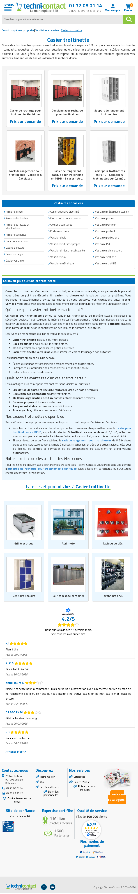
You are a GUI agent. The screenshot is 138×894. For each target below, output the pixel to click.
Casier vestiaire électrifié (64, 212)
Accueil (5, 30)
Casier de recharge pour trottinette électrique (25, 112)
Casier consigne (15, 255)
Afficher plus (16, 753)
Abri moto (68, 544)
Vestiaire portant (105, 232)
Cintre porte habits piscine (65, 219)
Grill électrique (24, 544)
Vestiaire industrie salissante (67, 251)
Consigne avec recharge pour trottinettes (67, 112)
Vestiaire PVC (103, 245)
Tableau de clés (112, 544)
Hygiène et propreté (22, 30)
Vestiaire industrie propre (65, 245)
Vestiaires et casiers (47, 30)
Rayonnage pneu (113, 597)
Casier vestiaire (15, 261)
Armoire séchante (16, 235)
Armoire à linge (14, 212)
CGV (42, 783)
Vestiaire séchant (105, 258)
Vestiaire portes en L (107, 238)
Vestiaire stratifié (105, 264)
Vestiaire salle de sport (108, 251)
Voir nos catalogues (116, 798)
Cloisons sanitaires (61, 225)
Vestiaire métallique (62, 264)
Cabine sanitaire (15, 248)
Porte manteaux (59, 232)
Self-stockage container (68, 597)
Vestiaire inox (58, 258)
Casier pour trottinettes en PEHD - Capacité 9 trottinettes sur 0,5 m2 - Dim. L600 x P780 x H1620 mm (109, 179)
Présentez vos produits (87, 789)
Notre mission (47, 778)
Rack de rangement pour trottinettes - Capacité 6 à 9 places (25, 175)
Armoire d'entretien (17, 219)
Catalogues (79, 778)
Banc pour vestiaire (17, 242)
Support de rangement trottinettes (109, 112)
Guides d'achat (81, 783)
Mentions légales (49, 788)
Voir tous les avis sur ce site (68, 635)
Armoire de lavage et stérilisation (17, 227)
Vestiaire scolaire (24, 597)
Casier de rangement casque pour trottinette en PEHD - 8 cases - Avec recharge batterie (67, 177)
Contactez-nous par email (19, 801)
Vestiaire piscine (104, 219)
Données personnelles (51, 794)
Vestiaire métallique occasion (112, 212)
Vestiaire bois (58, 238)
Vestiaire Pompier (105, 225)
